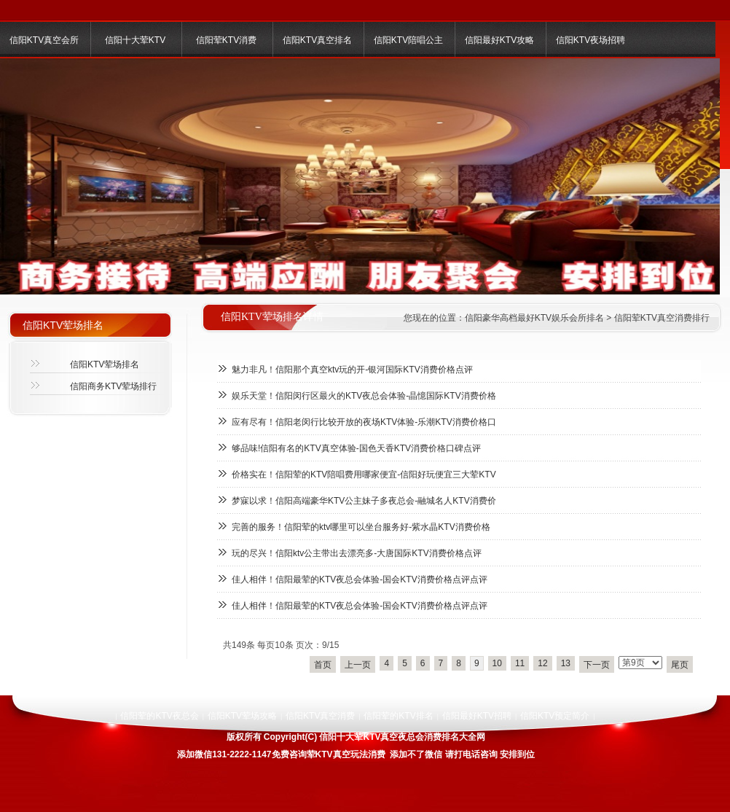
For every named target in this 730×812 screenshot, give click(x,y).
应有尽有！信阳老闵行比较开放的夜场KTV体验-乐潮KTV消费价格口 (364, 422)
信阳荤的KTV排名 (398, 716)
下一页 (597, 665)
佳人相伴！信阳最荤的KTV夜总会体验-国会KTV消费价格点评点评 (359, 579)
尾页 (679, 665)
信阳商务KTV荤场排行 (113, 386)
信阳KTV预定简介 (554, 716)
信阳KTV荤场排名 (104, 364)
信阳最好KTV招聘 (476, 716)
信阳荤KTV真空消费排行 (662, 318)
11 (520, 663)
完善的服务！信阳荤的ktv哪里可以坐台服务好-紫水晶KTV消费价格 (361, 527)
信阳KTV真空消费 (320, 716)
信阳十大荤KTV (135, 40)
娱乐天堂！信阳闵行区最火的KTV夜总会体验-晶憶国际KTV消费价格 (364, 396)
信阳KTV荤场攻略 (242, 716)
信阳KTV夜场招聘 (590, 40)
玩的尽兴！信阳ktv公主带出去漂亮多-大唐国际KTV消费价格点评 (357, 553)
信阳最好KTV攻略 (499, 40)
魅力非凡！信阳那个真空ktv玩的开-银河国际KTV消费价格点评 (352, 369)
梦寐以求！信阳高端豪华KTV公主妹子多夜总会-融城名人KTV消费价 (364, 501)
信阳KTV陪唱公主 (408, 40)
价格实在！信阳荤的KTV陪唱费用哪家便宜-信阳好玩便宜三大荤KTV (364, 474)
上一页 (358, 665)
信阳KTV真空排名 (317, 40)
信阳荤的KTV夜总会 (159, 716)
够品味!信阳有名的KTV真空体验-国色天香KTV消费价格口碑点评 (356, 448)
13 (565, 663)
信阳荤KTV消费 (226, 40)
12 (542, 663)
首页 (322, 665)
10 (497, 663)
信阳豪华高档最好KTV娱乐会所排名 (534, 318)
